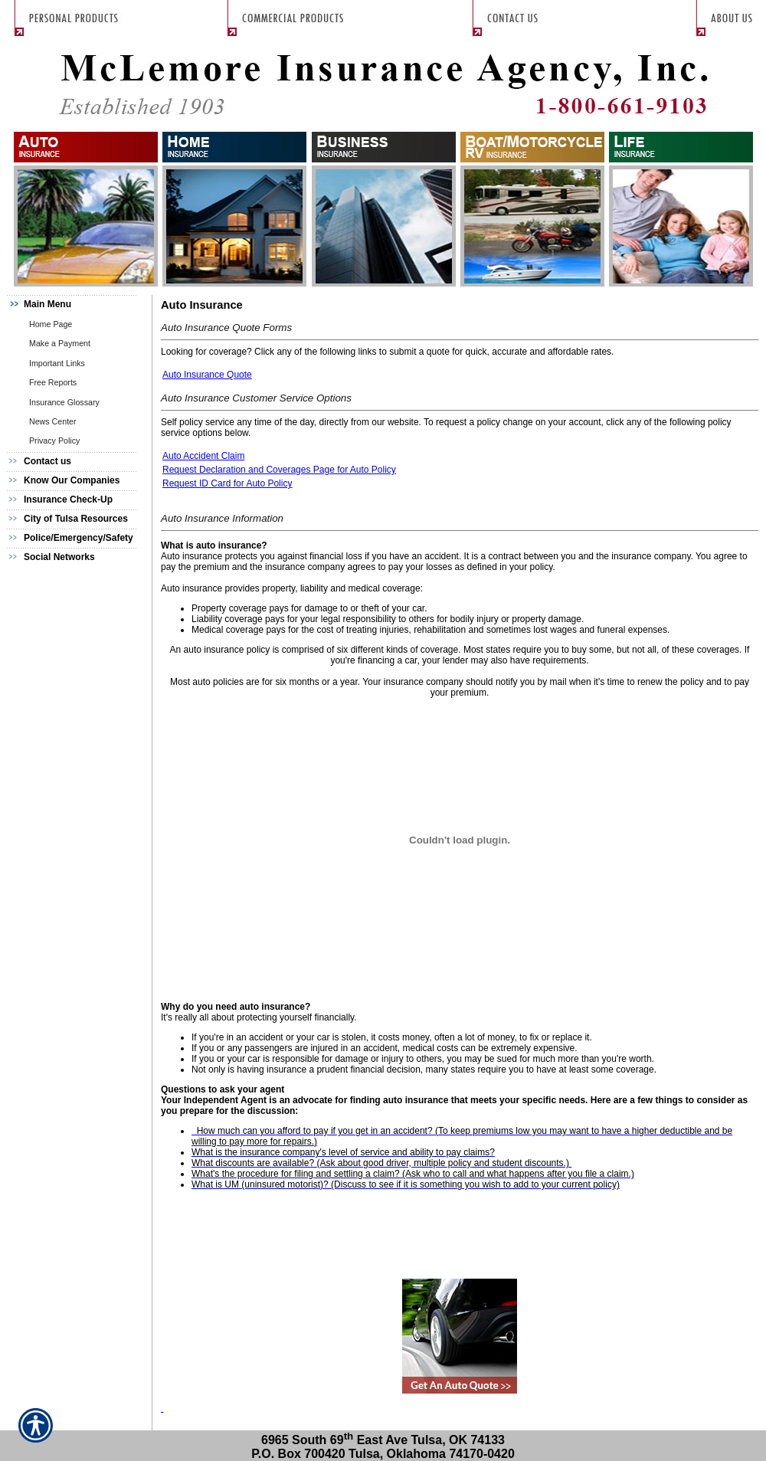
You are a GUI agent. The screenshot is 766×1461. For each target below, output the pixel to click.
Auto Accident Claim (203, 455)
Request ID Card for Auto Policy (227, 483)
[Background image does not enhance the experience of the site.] (76, 304)
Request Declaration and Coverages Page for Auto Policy (279, 469)
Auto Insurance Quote (207, 374)
